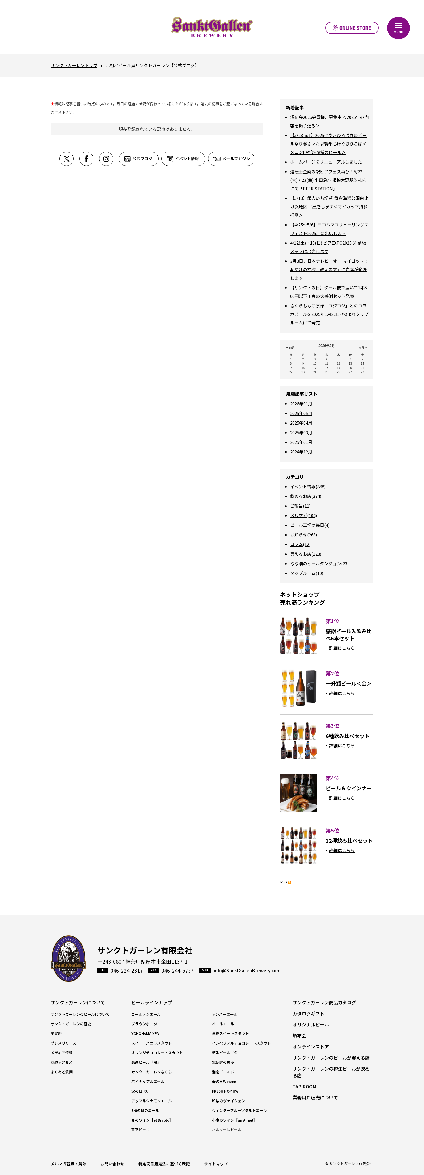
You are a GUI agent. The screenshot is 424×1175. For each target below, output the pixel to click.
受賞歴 (56, 1033)
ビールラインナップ (151, 1002)
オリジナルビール (311, 1024)
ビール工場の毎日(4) (309, 525)
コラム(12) (300, 544)
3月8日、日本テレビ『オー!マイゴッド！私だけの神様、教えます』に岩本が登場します (329, 269)
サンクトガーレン (68, 958)
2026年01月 (301, 403)
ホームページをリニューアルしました (326, 162)
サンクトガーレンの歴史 (71, 1023)
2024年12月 (301, 452)
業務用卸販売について (315, 1097)
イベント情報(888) (308, 486)
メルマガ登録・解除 (68, 1164)
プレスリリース (63, 1043)
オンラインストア (352, 28)
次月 (361, 347)
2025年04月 (301, 423)
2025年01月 (301, 442)
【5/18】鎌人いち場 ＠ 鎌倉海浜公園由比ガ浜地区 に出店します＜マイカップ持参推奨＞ (329, 206)
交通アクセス (61, 1062)
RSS (283, 882)
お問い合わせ (112, 1164)
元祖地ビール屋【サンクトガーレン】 (212, 27)
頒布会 (299, 1035)
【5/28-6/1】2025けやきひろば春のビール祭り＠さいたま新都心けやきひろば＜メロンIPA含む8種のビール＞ (328, 143)
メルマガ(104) (303, 515)
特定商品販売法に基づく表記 (164, 1164)
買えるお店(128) (305, 554)
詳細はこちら (342, 648)
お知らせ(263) (303, 535)
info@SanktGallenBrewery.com (247, 970)
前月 (292, 347)
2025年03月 (301, 432)
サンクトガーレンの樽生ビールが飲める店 (331, 1072)
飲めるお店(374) (305, 496)
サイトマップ (216, 1164)
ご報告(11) (300, 506)
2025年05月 (301, 413)
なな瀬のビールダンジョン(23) (319, 563)
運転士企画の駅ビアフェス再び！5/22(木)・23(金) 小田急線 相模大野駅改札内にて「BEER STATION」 (328, 179)
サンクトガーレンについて (78, 1002)
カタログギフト (308, 1013)
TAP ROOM (304, 1086)
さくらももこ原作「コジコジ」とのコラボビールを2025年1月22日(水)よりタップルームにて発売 (329, 314)
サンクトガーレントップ (74, 65)
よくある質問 (62, 1072)
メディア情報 (61, 1052)
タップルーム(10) (306, 573)
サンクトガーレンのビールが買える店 (331, 1057)
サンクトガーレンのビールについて (80, 1014)
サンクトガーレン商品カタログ (324, 1002)
